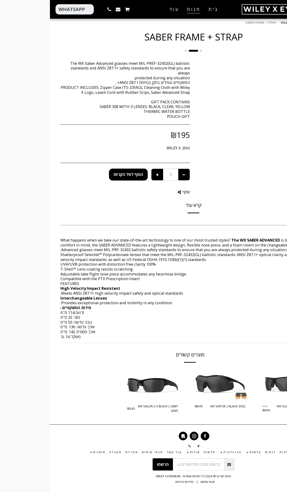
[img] (238, 383)
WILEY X (124, 148)
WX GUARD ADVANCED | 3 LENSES (245, 408)
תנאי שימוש (158, 482)
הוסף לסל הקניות (78, 174)
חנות (265, 22)
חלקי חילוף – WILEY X (244, 22)
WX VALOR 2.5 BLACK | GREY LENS (108, 408)
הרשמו (113, 464)
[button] (104, 9)
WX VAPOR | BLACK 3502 (178, 406)
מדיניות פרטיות (134, 482)
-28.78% (257, 373)
